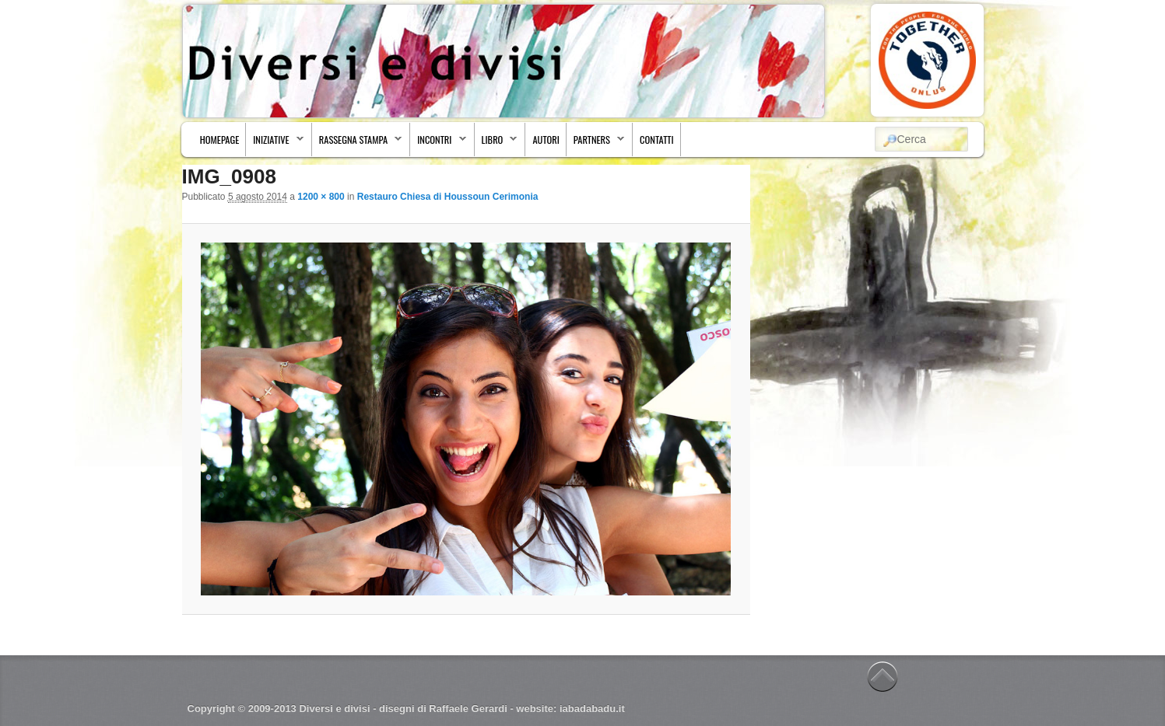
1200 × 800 (320, 196)
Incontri (438, 143)
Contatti (657, 139)
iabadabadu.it (592, 708)
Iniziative (275, 143)
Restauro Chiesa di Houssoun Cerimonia (448, 196)
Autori (545, 139)
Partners (595, 143)
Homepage (219, 139)
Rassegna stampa (357, 143)
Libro (496, 143)
